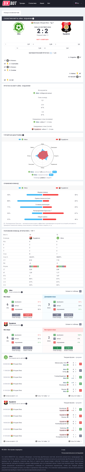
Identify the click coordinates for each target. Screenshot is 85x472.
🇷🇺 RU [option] (77, 3)
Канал (42, 3)
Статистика (32, 3)
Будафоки (62, 139)
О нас (63, 450)
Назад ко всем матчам (11, 12)
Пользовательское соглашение (72, 453)
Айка (23, 139)
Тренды (22, 3)
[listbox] (78, 3)
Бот (49, 3)
